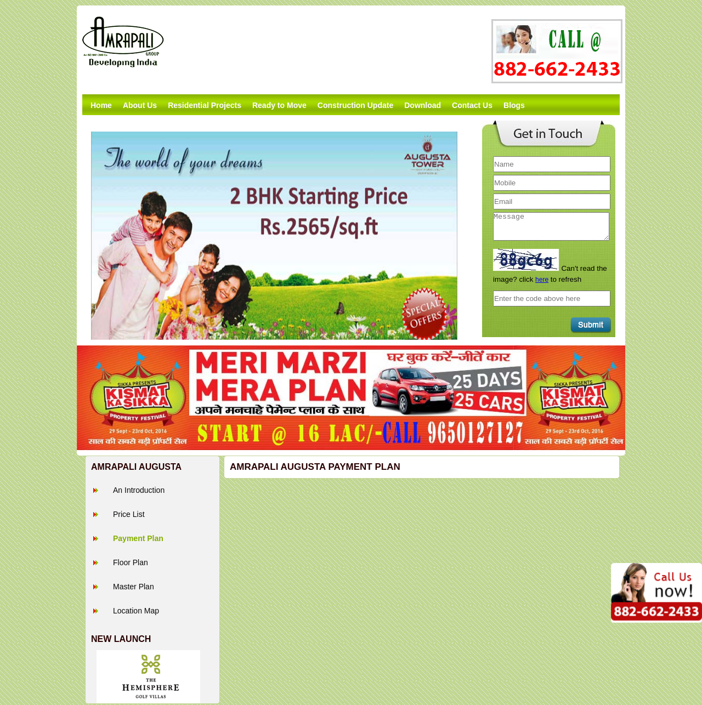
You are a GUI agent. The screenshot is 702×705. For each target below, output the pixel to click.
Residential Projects (204, 105)
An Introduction (139, 490)
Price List (129, 514)
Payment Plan (138, 538)
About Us (140, 105)
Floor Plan (130, 562)
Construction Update (355, 105)
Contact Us (472, 105)
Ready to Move (279, 105)
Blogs (514, 105)
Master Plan (133, 586)
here (541, 279)
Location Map (136, 610)
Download (422, 105)
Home (101, 105)
